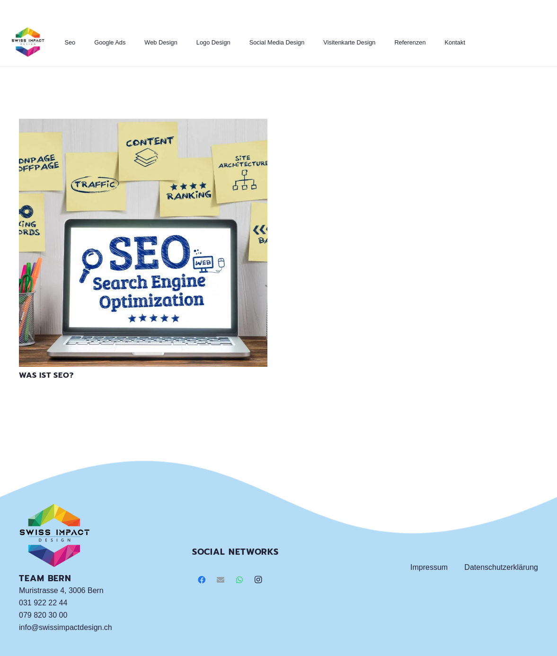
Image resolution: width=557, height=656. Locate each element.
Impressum (429, 567)
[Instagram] (258, 579)
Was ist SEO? (46, 375)
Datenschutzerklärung (501, 567)
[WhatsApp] (239, 579)
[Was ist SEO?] (143, 125)
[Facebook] (201, 579)
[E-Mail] (220, 579)
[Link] (27, 42)
